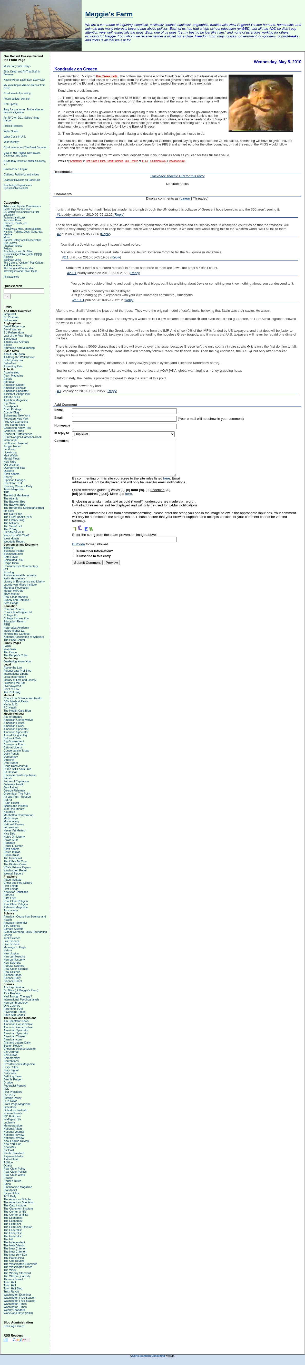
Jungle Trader (12, 446)
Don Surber (11, 762)
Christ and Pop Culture (18, 882)
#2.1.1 (71, 273)
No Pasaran (11, 317)
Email (58, 418)
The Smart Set (13, 526)
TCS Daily (10, 1196)
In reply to (61, 433)
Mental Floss (11, 458)
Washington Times (15, 1303)
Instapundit (10, 440)
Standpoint (10, 1190)
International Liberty (16, 673)
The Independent (14, 1242)
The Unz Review (14, 1260)
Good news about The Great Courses (25, 147)
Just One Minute (14, 808)
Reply (119, 214)
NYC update (10, 104)
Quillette (9, 470)
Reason (8, 1177)
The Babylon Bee (14, 501)
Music (7, 237)
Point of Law (11, 689)
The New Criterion (15, 1248)
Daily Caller (11, 1067)
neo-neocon (11, 827)
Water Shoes (11, 131)
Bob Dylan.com (13, 360)
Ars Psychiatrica (14, 987)
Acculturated (11, 372)
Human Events (13, 1113)
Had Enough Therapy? (18, 996)
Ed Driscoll (10, 772)
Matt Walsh (11, 455)
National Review (14, 824)
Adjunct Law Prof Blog (17, 670)
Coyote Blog (11, 412)
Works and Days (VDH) (18, 1313)
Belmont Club (12, 738)
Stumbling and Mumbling (19, 347)
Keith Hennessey (14, 578)
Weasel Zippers (13, 873)
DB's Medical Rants (16, 701)
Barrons (9, 547)
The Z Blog (10, 529)
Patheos (9, 895)
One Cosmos (12, 1005)
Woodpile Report (14, 541)
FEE (6, 1088)
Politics (8, 248)
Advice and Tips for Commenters (22, 206)
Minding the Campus (16, 633)
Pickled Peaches (13, 125)
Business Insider (14, 550)
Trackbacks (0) (177, 161)
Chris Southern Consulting (148, 1355)
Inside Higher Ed (14, 630)
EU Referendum (14, 332)
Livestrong (10, 452)
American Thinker (15, 1036)
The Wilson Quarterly (17, 1276)
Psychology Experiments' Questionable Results (18, 187)
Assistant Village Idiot (17, 393)
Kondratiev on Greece (75, 69)
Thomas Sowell (13, 1279)
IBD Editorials (12, 1116)
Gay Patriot (11, 787)
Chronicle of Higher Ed (18, 612)
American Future (14, 722)
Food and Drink (12, 220)
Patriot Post (11, 1159)
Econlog (9, 572)
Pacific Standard (14, 1153)
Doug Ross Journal (16, 765)
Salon (7, 1183)
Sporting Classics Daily (18, 486)
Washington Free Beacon (19, 1297)
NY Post (9, 1150)
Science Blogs (13, 974)
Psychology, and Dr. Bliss (18, 251)
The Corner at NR (15, 1211)
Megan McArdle (13, 590)
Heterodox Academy (16, 627)
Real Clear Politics (15, 1171)
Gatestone (10, 1107)
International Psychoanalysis (21, 999)
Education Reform (15, 621)
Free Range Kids (14, 424)
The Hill (8, 1239)
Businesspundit (13, 553)
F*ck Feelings (12, 993)
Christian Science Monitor (20, 1048)
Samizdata (10, 338)
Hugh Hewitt (11, 802)
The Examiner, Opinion (18, 1226)
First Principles (13, 1091)
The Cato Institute (15, 1205)
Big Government (14, 741)
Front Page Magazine (17, 1104)
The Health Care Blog (17, 710)
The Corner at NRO (16, 1214)
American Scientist (15, 922)
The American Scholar (17, 1199)
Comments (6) (158, 161)
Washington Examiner (17, 1294)
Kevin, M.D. (11, 704)
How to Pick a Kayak (15, 169)
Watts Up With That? (16, 535)
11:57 (145, 161)
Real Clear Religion (16, 901)
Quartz (8, 1165)
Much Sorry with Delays (17, 66)
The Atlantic (11, 498)
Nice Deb (9, 833)
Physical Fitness (13, 245)
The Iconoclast (13, 858)
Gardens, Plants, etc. (15, 223)
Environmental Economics (20, 575)
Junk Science (12, 938)
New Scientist (12, 962)
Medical (8, 234)
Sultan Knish (11, 855)
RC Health (10, 707)
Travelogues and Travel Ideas (20, 271)
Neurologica (11, 953)
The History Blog (14, 520)
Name (58, 410)
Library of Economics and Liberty (24, 581)
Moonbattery (11, 821)
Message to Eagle (15, 947)
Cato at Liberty (13, 747)
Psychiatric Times (15, 1011)
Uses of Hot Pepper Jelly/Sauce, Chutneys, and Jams (22, 154)
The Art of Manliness (16, 495)
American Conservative (18, 719)
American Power (14, 725)
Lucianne (9, 1122)
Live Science (11, 941)
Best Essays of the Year (17, 209)
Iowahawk (10, 649)
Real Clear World (14, 1174)
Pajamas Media (13, 1156)
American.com (13, 1039)
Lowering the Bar (14, 682)
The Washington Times (18, 1266)
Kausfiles (9, 812)
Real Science (12, 971)
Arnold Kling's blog (15, 735)
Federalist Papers (15, 1085)
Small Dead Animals (16, 341)
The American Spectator (19, 1202)
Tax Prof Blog (12, 692)
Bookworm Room (14, 744)
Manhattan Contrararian (18, 815)
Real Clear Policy (14, 1168)
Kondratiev (76, 161)
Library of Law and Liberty (20, 679)
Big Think (9, 403)
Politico (8, 1162)
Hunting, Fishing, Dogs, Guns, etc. (23, 231)
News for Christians (16, 891)
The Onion (10, 652)
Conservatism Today (16, 750)
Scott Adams (11, 473)
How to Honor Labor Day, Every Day (24, 79)
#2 (59, 234)
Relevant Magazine (16, 907)
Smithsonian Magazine (18, 1187)
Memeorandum (13, 1125)
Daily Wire (10, 1073)
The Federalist (13, 1230)
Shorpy (8, 476)
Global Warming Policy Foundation (25, 931)
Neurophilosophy (14, 959)
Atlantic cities (12, 397)
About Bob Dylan (14, 354)
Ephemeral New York (17, 415)
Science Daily (12, 978)
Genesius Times (14, 430)
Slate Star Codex (14, 1014)
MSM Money (11, 593)
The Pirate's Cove (15, 864)
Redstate (9, 842)
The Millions (11, 523)
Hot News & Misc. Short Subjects (22, 228)
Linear (185, 198)
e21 (6, 569)
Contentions (11, 1060)
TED (6, 492)
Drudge (8, 1082)
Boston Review (13, 1045)
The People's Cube (15, 655)
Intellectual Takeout (16, 443)
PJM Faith (10, 898)
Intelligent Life (12, 1119)
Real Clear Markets (16, 596)
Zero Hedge (11, 603)
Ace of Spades (13, 716)
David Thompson (14, 326)
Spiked (8, 344)
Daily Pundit (11, 753)
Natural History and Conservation (22, 240)
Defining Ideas (13, 1076)
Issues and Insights (16, 805)
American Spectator (16, 390)
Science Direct (13, 981)
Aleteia (8, 378)
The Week (10, 1270)
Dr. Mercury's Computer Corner (21, 212)
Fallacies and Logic (15, 217)
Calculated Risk (13, 559)
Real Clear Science (16, 968)
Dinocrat (9, 759)
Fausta (8, 778)
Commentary (12, 1057)
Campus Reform (14, 609)
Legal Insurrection (15, 676)
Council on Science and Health (23, 698)
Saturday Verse (12, 259)
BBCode (78, 544)
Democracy (11, 756)
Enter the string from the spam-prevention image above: (114, 535)
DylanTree (10, 363)
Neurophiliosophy (14, 956)
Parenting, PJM (13, 1008)
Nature (8, 950)
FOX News (10, 1100)
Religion (8, 257)
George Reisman (14, 790)
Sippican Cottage (14, 480)
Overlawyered (12, 685)
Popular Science (14, 965)
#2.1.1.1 (78, 300)
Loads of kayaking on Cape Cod (22, 180)
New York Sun (12, 1143)
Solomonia (10, 320)
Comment (61, 441)
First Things (11, 885)
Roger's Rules (12, 1180)
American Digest (14, 384)
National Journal (14, 1131)
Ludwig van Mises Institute (20, 584)
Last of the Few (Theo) (18, 335)
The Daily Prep (13, 513)
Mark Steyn (11, 818)
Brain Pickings (13, 409)
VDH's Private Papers (17, 867)
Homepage (62, 425)
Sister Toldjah (12, 851)
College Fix (11, 615)
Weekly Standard (14, 1309)
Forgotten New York (16, 418)
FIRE (7, 624)
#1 (59, 214)
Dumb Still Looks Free (17, 768)
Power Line (11, 839)
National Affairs (13, 1128)
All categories (11, 276)
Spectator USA (13, 483)
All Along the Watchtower (19, 357)
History (8, 226)
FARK (7, 646)
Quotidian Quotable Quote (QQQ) (23, 254)
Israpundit (10, 314)
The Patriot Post (14, 1257)
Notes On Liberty (14, 836)
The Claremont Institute (18, 1208)
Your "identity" (11, 142)
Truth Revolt (11, 1291)
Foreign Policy (13, 1097)
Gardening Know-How (17, 427)
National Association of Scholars (24, 636)
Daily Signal (11, 1070)
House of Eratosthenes (18, 433)
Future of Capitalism (16, 781)
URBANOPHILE (14, 532)
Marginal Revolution (16, 587)
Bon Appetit (11, 406)
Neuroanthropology (16, 1002)
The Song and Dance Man (19, 268)
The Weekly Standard (17, 1273)
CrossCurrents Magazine (19, 1064)
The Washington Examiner (20, 1263)
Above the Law (13, 667)
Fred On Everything (16, 421)
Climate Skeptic (13, 928)
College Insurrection (16, 618)
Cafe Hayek (11, 556)
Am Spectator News (16, 1021)
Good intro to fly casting (17, 93)
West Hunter (11, 538)
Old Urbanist (11, 464)
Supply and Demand (16, 599)
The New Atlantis (14, 1245)
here (166, 478)
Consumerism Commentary (21, 566)
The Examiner (12, 1223)
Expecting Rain (13, 366)
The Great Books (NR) (18, 516)
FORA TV (10, 1094)
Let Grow (9, 449)
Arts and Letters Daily (17, 1042)
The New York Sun (15, 1254)
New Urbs (10, 461)
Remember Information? (95, 551)
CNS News (10, 1054)
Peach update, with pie (16, 98)
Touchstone (11, 910)
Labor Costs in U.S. (15, 136)
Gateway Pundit (14, 784)
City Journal (11, 1051)
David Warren (12, 329)
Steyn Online (12, 1193)
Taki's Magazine (14, 489)
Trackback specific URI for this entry (177, 176)
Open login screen (14, 1326)
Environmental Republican (20, 775)
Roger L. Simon (13, 845)
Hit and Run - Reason (17, 796)
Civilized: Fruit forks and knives (21, 174)
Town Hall (10, 1282)
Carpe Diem (11, 563)
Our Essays (10, 243)
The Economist (13, 1217)
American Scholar (15, 387)
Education (9, 214)
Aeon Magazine (13, 375)
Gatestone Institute (15, 1110)
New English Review (16, 1140)
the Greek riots (106, 76)
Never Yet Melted (14, 830)
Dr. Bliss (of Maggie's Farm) (21, 990)
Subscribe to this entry (94, 556)
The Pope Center (14, 639)
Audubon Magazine (16, 400)
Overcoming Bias (14, 467)
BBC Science (12, 925)
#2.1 (65, 257)
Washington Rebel (15, 870)
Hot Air (8, 799)
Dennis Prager (13, 1079)
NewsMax (10, 1147)
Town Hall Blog (13, 1288)
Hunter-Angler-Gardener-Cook (23, 437)
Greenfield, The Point (17, 793)
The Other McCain (15, 861)
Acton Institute (13, 879)
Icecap (8, 934)
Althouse (9, 381)
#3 (59, 391)
